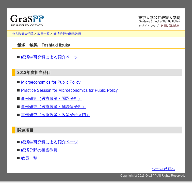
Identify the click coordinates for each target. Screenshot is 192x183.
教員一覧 (43, 34)
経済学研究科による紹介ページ (49, 57)
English (171, 26)
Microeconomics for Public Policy (51, 82)
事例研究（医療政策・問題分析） (51, 98)
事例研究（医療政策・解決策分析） (53, 106)
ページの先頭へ (163, 169)
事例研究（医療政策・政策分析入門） (55, 115)
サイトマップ (148, 26)
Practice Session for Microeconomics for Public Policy (69, 90)
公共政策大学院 (23, 34)
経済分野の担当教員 (67, 34)
